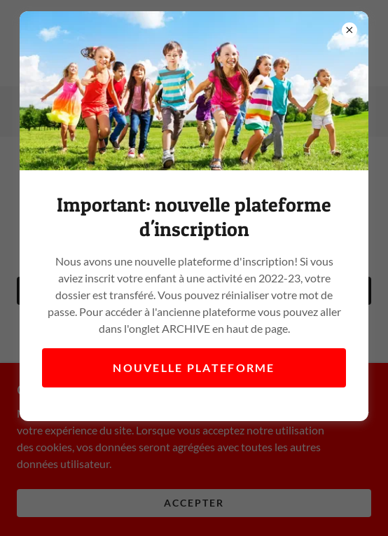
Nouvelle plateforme (194, 367)
